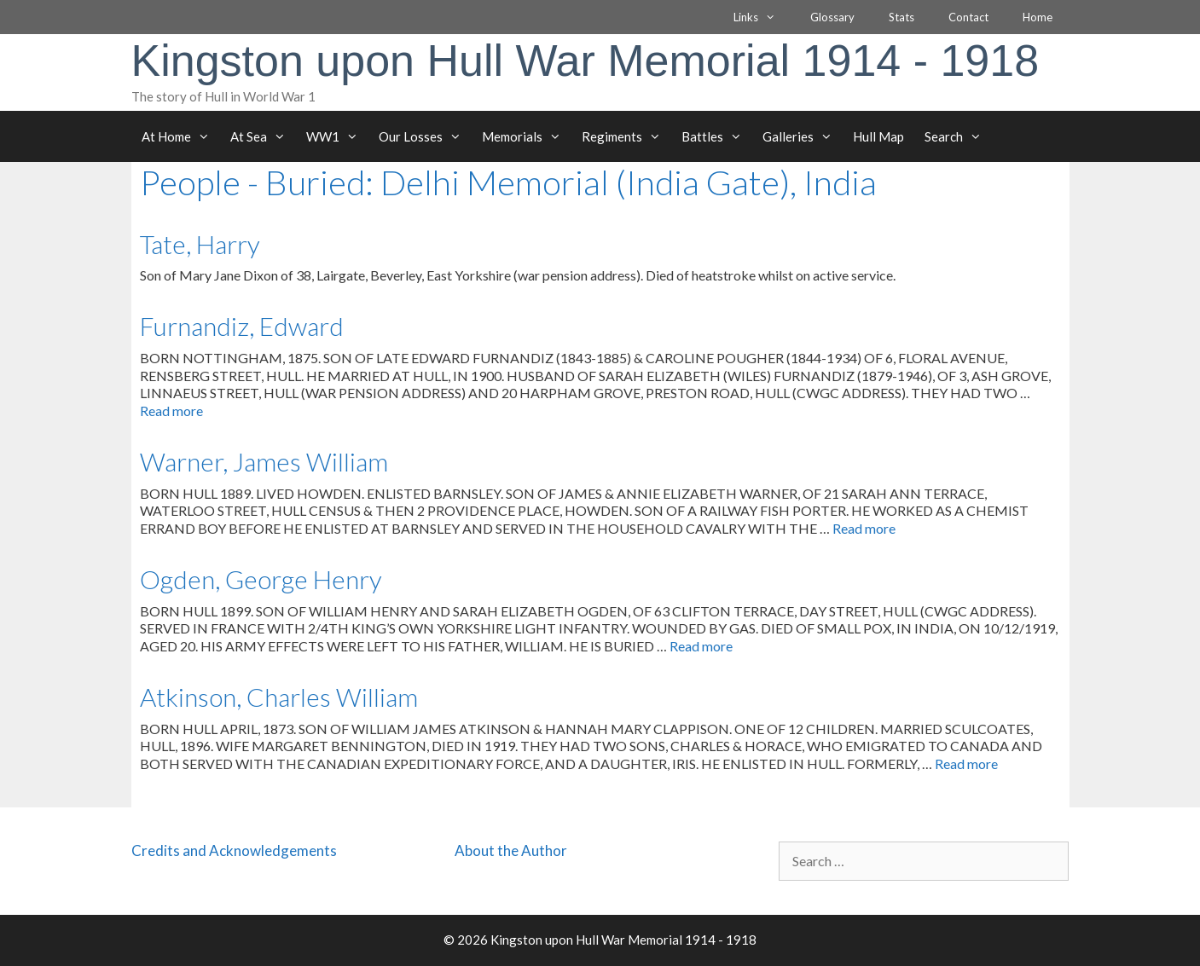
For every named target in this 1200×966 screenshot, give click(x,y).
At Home (181, 136)
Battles (716, 136)
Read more (171, 410)
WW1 (337, 136)
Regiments (626, 136)
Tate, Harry (200, 243)
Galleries (802, 136)
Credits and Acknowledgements (234, 850)
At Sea (263, 136)
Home (1037, 17)
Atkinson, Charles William (279, 696)
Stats (901, 17)
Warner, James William (264, 461)
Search (958, 136)
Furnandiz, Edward (242, 325)
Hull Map (878, 136)
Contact (968, 17)
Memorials (526, 136)
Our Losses (425, 136)
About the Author (511, 850)
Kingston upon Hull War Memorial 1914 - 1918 (585, 60)
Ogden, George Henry (261, 579)
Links (762, 17)
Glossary (832, 17)
